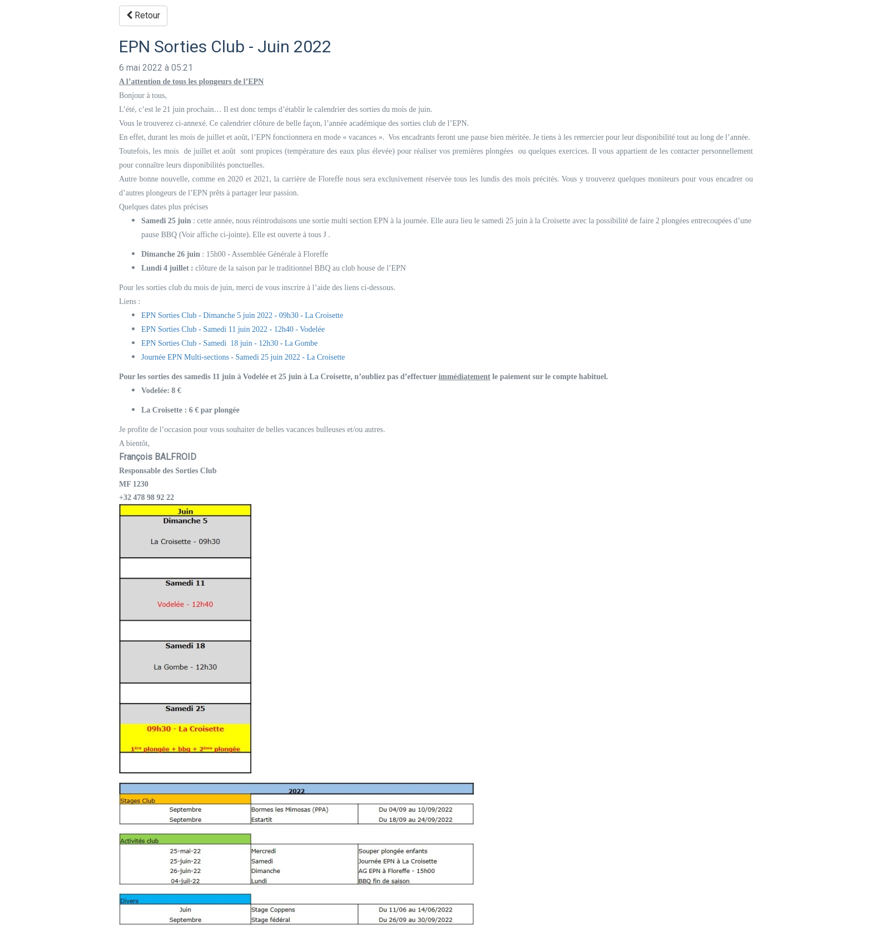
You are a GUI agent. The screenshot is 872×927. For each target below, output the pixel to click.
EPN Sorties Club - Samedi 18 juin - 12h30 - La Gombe (229, 343)
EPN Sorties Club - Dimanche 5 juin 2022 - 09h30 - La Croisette (242, 315)
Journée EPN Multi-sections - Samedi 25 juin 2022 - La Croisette (243, 357)
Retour (143, 15)
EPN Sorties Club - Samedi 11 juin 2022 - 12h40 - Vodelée (233, 329)
